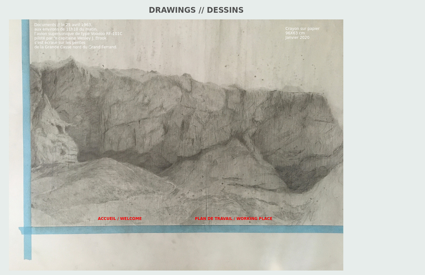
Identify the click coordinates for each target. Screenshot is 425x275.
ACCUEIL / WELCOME (120, 218)
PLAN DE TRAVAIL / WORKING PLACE (233, 218)
